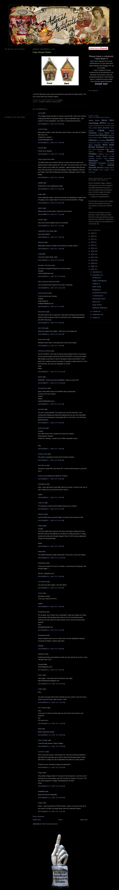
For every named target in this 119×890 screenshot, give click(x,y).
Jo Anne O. (41, 752)
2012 (93, 254)
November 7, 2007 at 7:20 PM (51, 497)
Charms (42, 101)
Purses (98, 156)
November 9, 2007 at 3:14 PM (51, 630)
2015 (93, 245)
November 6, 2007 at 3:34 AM (51, 189)
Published (101, 154)
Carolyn (40, 219)
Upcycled (92, 167)
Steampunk (93, 161)
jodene (40, 208)
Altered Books (94, 120)
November (96, 275)
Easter (97, 135)
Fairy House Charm (98, 299)
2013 (93, 251)
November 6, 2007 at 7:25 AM (51, 214)
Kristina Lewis (42, 454)
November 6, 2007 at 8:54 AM (51, 260)
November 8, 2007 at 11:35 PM (51, 558)
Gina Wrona (42, 465)
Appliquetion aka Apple (45, 231)
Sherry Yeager (43, 740)
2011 (93, 257)
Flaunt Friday (93, 137)
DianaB (40, 148)
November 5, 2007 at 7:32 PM (51, 154)
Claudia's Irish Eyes (44, 265)
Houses (103, 140)
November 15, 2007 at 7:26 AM (51, 811)
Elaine (40, 377)
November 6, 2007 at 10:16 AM (51, 288)
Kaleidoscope (92, 142)
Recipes (105, 156)
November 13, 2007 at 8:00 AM (51, 797)
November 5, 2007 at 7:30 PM (51, 142)
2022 (93, 236)
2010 (93, 260)
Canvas (91, 131)
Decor (107, 133)
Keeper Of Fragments (103, 142)
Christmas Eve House (99, 293)
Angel (40, 254)
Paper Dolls (110, 149)
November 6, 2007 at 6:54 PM (51, 334)
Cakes (112, 128)
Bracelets (106, 128)
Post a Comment (38, 816)
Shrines (111, 158)
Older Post (83, 820)
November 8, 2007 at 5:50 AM (51, 546)
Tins (101, 165)
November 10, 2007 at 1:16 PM (51, 702)
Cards (101, 130)
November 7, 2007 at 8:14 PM (51, 509)
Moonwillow (42, 312)
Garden (99, 137)
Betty (39, 729)
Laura (40, 113)
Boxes (100, 128)
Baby (108, 123)
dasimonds (41, 428)
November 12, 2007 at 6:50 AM (51, 786)
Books (90, 128)
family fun (111, 135)
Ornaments (100, 149)
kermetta (41, 409)
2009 (93, 263)
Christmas (93, 133)
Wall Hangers (93, 170)
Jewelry (49, 101)
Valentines (100, 167)
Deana (40, 675)
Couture (100, 133)
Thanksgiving (110, 163)
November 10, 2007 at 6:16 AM (51, 684)
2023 (93, 233)
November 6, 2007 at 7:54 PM (51, 346)
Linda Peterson (43, 293)
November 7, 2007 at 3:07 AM (51, 404)
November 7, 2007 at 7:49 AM (51, 449)
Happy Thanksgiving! (99, 281)
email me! (101, 83)
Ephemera (103, 135)
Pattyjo (40, 773)
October (96, 311)
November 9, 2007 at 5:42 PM (51, 670)
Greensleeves (42, 388)
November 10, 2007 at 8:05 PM (51, 735)
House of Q (96, 302)
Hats (99, 140)
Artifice (40, 689)
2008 (93, 266)
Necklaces (57, 101)
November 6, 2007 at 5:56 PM (51, 323)
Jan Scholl (41, 328)
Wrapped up (96, 290)
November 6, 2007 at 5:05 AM (51, 203)
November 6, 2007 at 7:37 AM (51, 226)
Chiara (40, 593)
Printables (93, 154)
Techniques (102, 163)
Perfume (100, 151)
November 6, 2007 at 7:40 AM (51, 249)
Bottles (95, 128)
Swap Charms (97, 305)
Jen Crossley (42, 707)
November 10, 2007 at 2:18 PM (51, 723)
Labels (112, 142)
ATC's (103, 123)
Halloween (93, 140)
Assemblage (94, 123)
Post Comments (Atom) (50, 824)
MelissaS (41, 242)
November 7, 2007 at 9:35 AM (51, 479)
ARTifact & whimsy (44, 351)
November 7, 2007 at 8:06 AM (51, 460)
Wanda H (41, 514)
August (95, 317)
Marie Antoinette (95, 145)
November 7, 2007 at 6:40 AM (51, 423)
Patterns (91, 151)
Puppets (91, 156)
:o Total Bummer (97, 296)
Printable (110, 152)
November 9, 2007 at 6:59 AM (51, 588)
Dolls (112, 133)
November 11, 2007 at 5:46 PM (51, 767)
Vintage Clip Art (109, 167)
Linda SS (41, 503)
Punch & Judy (109, 154)
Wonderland (92, 172)
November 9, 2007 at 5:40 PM (51, 649)
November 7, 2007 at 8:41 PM (51, 520)
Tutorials (110, 165)
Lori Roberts (42, 582)
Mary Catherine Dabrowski (47, 281)
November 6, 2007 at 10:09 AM (51, 276)
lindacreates (42, 339)
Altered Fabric (107, 120)
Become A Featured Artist (107, 125)
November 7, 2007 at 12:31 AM (51, 372)
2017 (93, 239)
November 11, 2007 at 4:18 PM (51, 746)
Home (60, 820)
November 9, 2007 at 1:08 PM (51, 606)
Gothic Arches (108, 137)
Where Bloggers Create (107, 169)
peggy (40, 194)
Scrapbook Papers (101, 158)
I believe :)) (96, 284)
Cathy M (41, 129)
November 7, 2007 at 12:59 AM (51, 383)
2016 (93, 242)
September (97, 314)
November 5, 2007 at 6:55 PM (51, 124)
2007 (93, 269)
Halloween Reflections (99, 308)
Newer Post (37, 820)
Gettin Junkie (96, 287)
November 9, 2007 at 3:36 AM (51, 576)
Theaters (92, 165)
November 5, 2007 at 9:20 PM (51, 177)
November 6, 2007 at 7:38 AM (51, 237)
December (96, 272)
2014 (93, 248)
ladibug (40, 526)
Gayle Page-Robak (44, 159)
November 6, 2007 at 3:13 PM (51, 306)
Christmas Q (96, 278)
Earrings (91, 135)
